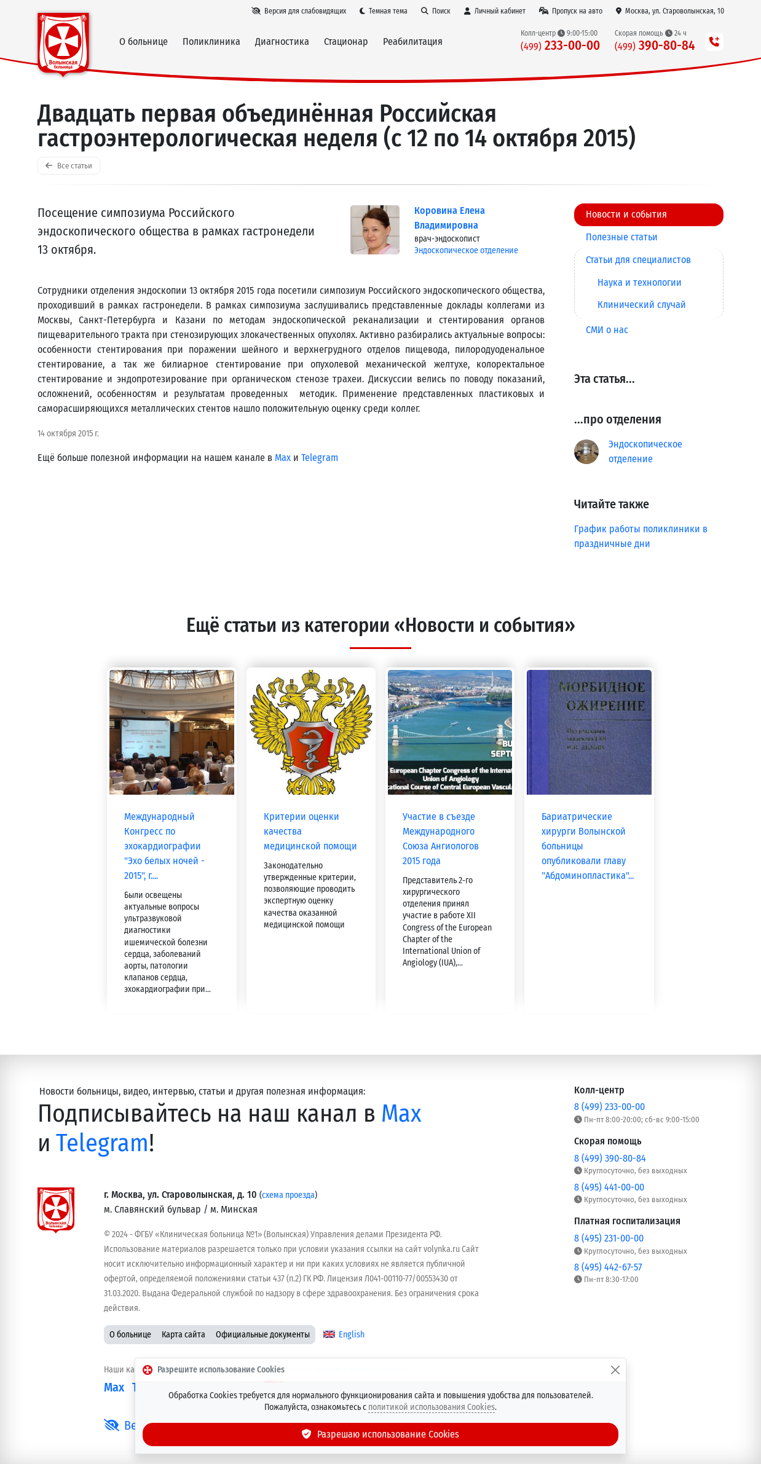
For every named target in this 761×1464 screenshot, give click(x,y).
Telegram (319, 457)
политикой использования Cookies (431, 1407)
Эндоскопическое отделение (466, 250)
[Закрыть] (615, 1370)
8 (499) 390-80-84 (610, 1158)
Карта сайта (183, 1334)
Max (283, 457)
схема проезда (288, 1195)
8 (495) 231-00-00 (609, 1238)
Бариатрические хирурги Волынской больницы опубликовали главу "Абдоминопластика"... (588, 846)
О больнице (130, 1334)
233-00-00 (560, 45)
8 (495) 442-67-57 (608, 1267)
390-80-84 (655, 45)
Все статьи (68, 165)
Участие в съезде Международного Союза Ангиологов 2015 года (441, 839)
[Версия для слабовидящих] (299, 11)
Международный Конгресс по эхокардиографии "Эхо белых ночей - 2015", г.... (164, 846)
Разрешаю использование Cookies (380, 1434)
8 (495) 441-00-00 (609, 1187)
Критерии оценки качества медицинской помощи (310, 831)
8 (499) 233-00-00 (609, 1106)
